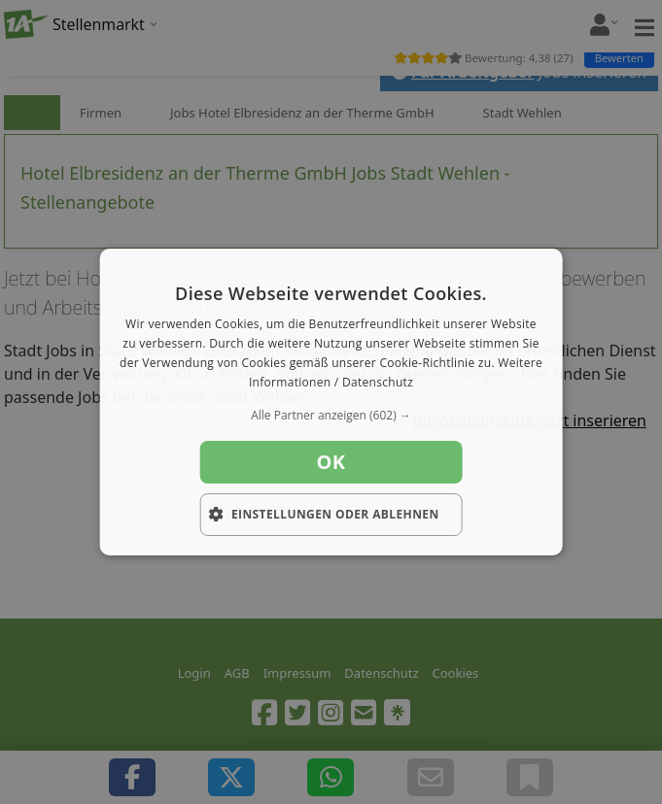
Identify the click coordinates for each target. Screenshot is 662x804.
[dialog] (331, 402)
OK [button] (331, 462)
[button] (331, 415)
